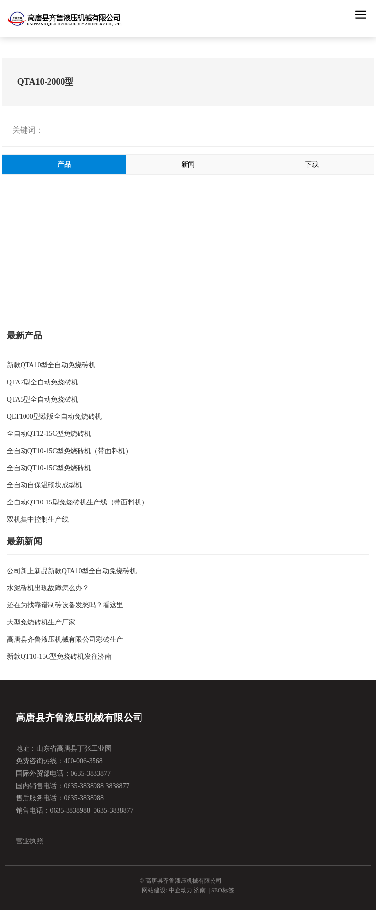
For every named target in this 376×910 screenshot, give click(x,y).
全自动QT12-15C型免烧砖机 (49, 433)
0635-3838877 (114, 810)
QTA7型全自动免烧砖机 (43, 382)
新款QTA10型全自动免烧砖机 (51, 365)
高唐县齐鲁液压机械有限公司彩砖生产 (65, 639)
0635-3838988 (84, 786)
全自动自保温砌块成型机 (44, 485)
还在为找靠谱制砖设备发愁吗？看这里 (65, 605)
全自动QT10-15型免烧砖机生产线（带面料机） (77, 502)
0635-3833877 (90, 773)
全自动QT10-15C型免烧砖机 (49, 468)
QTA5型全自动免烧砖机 (43, 399)
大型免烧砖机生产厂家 (41, 622)
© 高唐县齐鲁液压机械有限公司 (181, 880)
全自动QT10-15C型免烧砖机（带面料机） (70, 451)
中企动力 (180, 890)
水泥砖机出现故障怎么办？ (48, 588)
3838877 (118, 786)
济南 (200, 890)
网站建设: (155, 890)
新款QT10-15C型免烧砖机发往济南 (59, 656)
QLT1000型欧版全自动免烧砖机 (54, 416)
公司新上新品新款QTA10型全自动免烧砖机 (72, 571)
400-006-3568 (83, 761)
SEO (216, 890)
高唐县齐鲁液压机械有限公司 (79, 717)
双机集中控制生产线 (38, 519)
